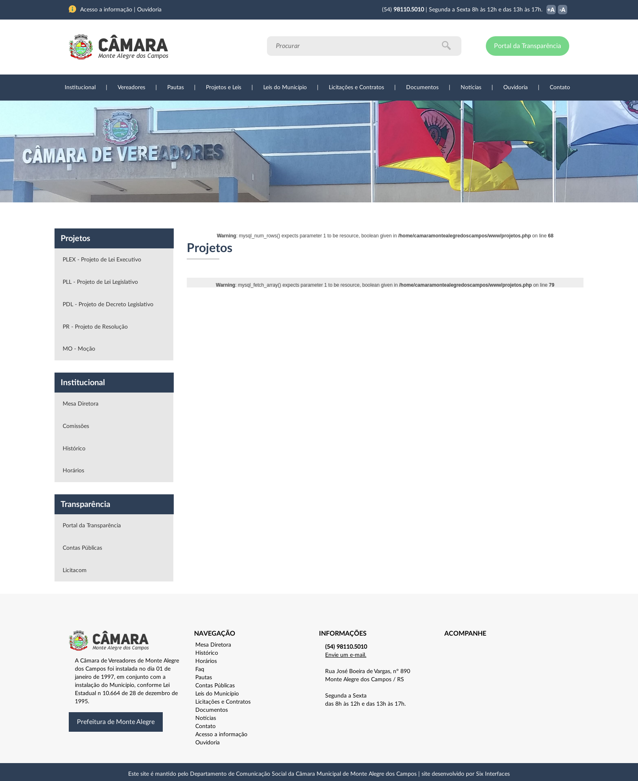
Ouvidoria (515, 87)
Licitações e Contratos (356, 87)
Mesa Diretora (80, 404)
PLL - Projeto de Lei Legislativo (100, 282)
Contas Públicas (82, 548)
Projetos (177, 215)
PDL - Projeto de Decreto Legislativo (108, 304)
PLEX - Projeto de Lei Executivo (102, 260)
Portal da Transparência (527, 46)
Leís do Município (285, 87)
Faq (199, 669)
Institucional (80, 87)
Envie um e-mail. (345, 655)
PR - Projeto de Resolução (95, 327)
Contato (560, 87)
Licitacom (75, 570)
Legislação (263, 215)
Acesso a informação (221, 734)
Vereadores (131, 87)
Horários (73, 471)
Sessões (219, 215)
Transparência (315, 215)
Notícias (471, 87)
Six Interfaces (493, 774)
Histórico (74, 449)
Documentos (422, 87)
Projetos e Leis (223, 87)
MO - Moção (79, 349)
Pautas (175, 87)
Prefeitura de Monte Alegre (116, 722)
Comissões (76, 426)
